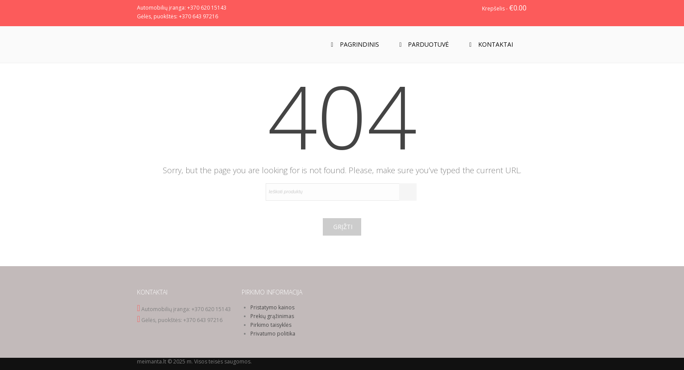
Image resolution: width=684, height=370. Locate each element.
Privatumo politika (272, 333)
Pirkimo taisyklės (270, 325)
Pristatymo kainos (272, 307)
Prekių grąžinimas (272, 316)
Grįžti (342, 227)
